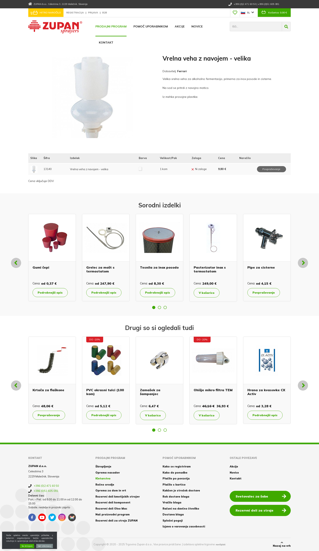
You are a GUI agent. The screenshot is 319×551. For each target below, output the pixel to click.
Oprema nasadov (107, 472)
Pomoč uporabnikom (150, 26)
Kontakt (106, 42)
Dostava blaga (173, 514)
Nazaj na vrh (282, 544)
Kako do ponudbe (175, 472)
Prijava (93, 12)
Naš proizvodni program (112, 514)
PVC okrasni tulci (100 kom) (105, 392)
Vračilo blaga (172, 502)
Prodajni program (111, 26)
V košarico (206, 293)
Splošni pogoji (173, 520)
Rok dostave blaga (176, 496)
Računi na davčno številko (181, 508)
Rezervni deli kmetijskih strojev (117, 496)
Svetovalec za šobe (261, 496)
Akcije (180, 26)
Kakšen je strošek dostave (181, 490)
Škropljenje (103, 466)
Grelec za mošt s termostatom (100, 269)
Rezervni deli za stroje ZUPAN (116, 520)
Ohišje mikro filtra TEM (213, 390)
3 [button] (165, 307)
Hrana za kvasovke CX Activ (266, 392)
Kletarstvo (102, 478)
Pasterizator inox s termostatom (210, 269)
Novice (197, 26)
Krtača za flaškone (48, 390)
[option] (52, 257)
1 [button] (154, 307)
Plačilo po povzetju (176, 478)
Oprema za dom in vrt (110, 490)
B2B (104, 12)
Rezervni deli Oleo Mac (111, 508)
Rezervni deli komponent (112, 502)
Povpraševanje (263, 292)
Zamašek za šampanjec (150, 392)
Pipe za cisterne (261, 267)
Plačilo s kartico (174, 484)
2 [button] (159, 307)
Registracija (75, 12)
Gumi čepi (41, 267)
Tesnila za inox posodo (159, 267)
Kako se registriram (177, 466)
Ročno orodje (104, 484)
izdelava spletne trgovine (199, 544)
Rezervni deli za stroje (261, 510)
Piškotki (34, 544)
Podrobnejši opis (50, 292)
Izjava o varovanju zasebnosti (184, 526)
